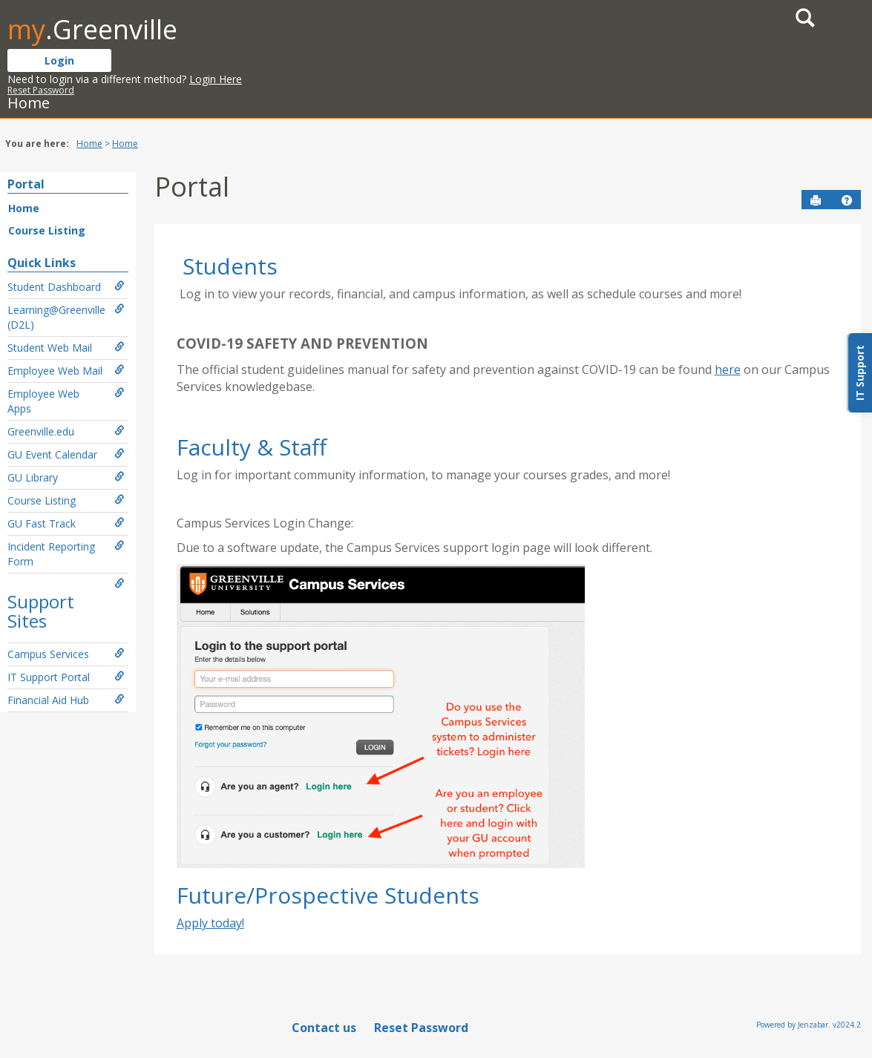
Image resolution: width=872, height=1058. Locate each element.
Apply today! (210, 923)
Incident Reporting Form (66, 553)
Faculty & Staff (252, 447)
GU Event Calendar (66, 454)
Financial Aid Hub (66, 700)
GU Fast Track (66, 523)
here (728, 369)
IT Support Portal (66, 677)
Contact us (324, 1027)
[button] (847, 200)
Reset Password (40, 90)
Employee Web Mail (66, 371)
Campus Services (66, 654)
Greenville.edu (66, 431)
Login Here (215, 79)
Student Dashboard (66, 287)
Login (59, 60)
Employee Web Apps (66, 401)
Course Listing (46, 230)
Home (89, 143)
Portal (26, 184)
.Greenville (92, 29)
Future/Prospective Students (328, 895)
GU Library (66, 477)
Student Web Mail (66, 348)
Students (230, 266)
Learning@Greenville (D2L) (66, 317)
